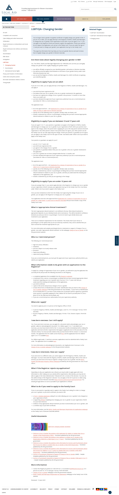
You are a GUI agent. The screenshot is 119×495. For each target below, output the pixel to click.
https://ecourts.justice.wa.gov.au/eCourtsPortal (67, 379)
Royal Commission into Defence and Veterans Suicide (15, 50)
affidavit (43, 400)
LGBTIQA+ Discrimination (97, 33)
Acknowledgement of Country (19, 489)
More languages (108, 1)
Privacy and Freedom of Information (12, 74)
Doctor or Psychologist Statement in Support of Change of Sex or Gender (54, 454)
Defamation (6, 41)
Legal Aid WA (5, 23)
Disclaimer (72, 489)
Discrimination (7, 53)
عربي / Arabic (74, 1)
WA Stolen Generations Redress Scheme (14, 79)
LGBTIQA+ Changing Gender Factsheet (59, 426)
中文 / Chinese (81, 1)
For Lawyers (106, 19)
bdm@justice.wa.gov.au (76, 468)
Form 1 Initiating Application (42, 396)
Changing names (95, 38)
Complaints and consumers (10, 35)
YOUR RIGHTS (25, 23)
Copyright (64, 489)
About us (85, 19)
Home (6, 18)
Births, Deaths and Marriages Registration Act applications (49, 474)
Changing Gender (10, 65)
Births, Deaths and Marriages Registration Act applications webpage (68, 409)
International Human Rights (12, 71)
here (62, 333)
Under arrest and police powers (11, 76)
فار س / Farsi (89, 1)
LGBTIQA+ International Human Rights (101, 35)
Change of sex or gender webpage (41, 347)
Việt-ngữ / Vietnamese (98, 1)
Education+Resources (64, 19)
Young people (6, 82)
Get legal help (21, 19)
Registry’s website (66, 276)
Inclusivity (43, 489)
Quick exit (117, 240)
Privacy (50, 489)
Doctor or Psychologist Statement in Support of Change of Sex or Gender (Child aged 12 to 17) (60, 458)
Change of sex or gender (76, 230)
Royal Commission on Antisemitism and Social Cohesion (15, 45)
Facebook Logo (93, 489)
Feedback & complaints (83, 489)
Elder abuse (6, 56)
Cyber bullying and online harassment (13, 38)
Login (114, 1)
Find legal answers (43, 19)
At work (5, 32)
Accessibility (34, 489)
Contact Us (5, 489)
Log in (4, 492)
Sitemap (57, 489)
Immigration (6, 59)
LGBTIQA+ (31, 23)
